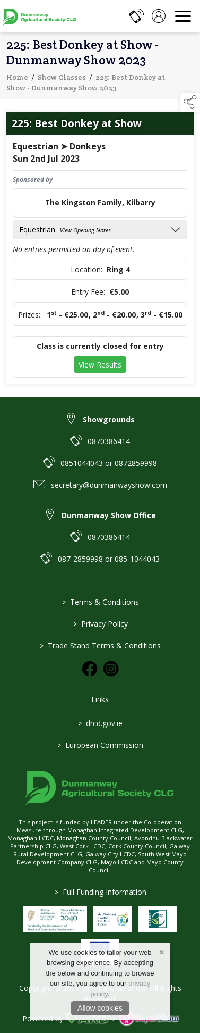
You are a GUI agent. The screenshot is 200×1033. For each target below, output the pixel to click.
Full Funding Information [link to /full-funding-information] (100, 892)
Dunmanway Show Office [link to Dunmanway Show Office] (109, 515)
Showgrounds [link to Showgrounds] (109, 419)
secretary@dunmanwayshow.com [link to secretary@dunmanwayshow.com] (109, 485)
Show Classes (62, 78)
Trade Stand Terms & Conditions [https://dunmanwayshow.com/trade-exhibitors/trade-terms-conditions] (100, 645)
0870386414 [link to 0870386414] (109, 441)
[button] (190, 102)
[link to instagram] (111, 669)
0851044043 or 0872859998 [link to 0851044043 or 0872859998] (108, 463)
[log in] (158, 15)
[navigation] (183, 16)
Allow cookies (100, 1008)
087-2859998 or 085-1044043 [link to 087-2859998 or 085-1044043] (109, 559)
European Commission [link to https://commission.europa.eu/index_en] (100, 745)
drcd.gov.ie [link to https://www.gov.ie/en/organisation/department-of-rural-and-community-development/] (100, 723)
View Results (100, 366)
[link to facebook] (90, 669)
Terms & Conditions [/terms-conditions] (100, 602)
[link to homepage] (40, 16)
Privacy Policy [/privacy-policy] (100, 624)
